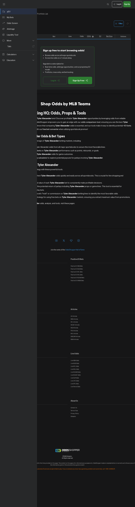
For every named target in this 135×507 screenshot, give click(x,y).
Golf (44, 252)
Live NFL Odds (75, 395)
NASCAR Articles (75, 365)
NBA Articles (74, 348)
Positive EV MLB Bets (77, 298)
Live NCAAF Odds (76, 404)
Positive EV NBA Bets (77, 295)
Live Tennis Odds (75, 415)
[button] (18, 40)
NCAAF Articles (75, 354)
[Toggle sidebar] (4, 4)
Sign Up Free (99, 80)
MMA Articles (75, 368)
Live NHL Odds (75, 398)
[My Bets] (18, 17)
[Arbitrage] (18, 29)
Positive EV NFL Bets (77, 301)
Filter (118, 24)
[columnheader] (44, 36)
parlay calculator (76, 172)
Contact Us (74, 436)
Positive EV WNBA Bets (77, 309)
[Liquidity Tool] (18, 35)
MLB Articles (74, 356)
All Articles (74, 345)
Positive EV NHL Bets (77, 303)
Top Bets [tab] (46, 13)
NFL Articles (74, 351)
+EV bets (63, 132)
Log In (117, 4)
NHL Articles (74, 362)
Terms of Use (74, 439)
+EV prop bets (72, 161)
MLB (44, 245)
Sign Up (127, 4)
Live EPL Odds (75, 412)
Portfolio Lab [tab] (78, 13)
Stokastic (73, 445)
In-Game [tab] (61, 13)
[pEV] (18, 11)
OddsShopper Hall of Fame (75, 278)
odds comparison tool (81, 125)
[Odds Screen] (18, 23)
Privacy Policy (75, 442)
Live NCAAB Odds (76, 401)
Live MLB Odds (75, 392)
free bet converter (117, 132)
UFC (44, 249)
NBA (43, 241)
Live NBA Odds (75, 389)
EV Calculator (48, 200)
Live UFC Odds (75, 409)
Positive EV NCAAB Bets (77, 306)
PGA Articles (74, 359)
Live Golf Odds (75, 407)
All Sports (46, 238)
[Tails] (18, 46)
